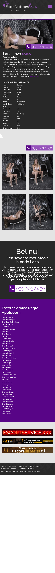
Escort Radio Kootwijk (9, 358)
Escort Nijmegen (7, 409)
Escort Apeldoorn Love (7, 471)
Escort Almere (6, 387)
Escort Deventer (7, 399)
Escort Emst (6, 336)
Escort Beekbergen (8, 320)
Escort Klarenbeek (8, 353)
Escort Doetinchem (8, 329)
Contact (22, 469)
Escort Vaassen (7, 372)
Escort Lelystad (7, 406)
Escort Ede (5, 331)
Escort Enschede (7, 402)
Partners (31, 469)
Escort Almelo (6, 390)
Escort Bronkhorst (7, 324)
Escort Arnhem (7, 394)
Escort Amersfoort (8, 397)
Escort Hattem (6, 343)
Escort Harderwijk (8, 341)
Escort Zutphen (7, 382)
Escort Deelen (6, 327)
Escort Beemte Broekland (10, 322)
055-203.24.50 (39, 46)
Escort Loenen (7, 355)
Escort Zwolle (6, 413)
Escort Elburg (6, 334)
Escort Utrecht (6, 411)
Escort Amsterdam (8, 392)
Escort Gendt (6, 339)
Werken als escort (8, 469)
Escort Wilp (5, 379)
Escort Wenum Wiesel (9, 375)
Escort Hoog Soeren (8, 348)
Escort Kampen (7, 351)
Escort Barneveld (7, 317)
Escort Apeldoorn (7, 385)
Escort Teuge (6, 363)
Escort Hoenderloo (8, 346)
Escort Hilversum (7, 404)
